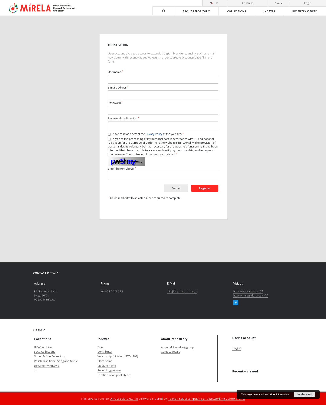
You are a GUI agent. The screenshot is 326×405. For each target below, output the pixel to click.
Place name (105, 361)
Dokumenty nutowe (46, 366)
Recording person (109, 370)
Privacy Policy (154, 134)
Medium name (107, 366)
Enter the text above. (122, 168)
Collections (236, 11)
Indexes (269, 11)
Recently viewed (304, 11)
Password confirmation (123, 118)
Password (115, 103)
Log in (236, 348)
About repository (196, 11)
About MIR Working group (177, 347)
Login (307, 3)
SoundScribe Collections (50, 356)
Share (278, 3)
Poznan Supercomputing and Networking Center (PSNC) (206, 399)
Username (115, 72)
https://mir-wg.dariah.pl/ (250, 295)
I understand (304, 394)
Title (100, 347)
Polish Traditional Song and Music (56, 361)
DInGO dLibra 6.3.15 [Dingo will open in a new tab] (124, 399)
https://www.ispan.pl (248, 291)
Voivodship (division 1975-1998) (118, 356)
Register (205, 188)
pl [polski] (217, 3)
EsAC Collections (45, 351)
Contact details (170, 351)
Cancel (176, 188)
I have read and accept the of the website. (148, 134)
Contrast (247, 3)
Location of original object (114, 375)
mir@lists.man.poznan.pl (182, 291)
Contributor (105, 351)
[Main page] (163, 11)
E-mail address (118, 87)
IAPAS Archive (43, 347)
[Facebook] (235, 303)
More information (279, 394)
